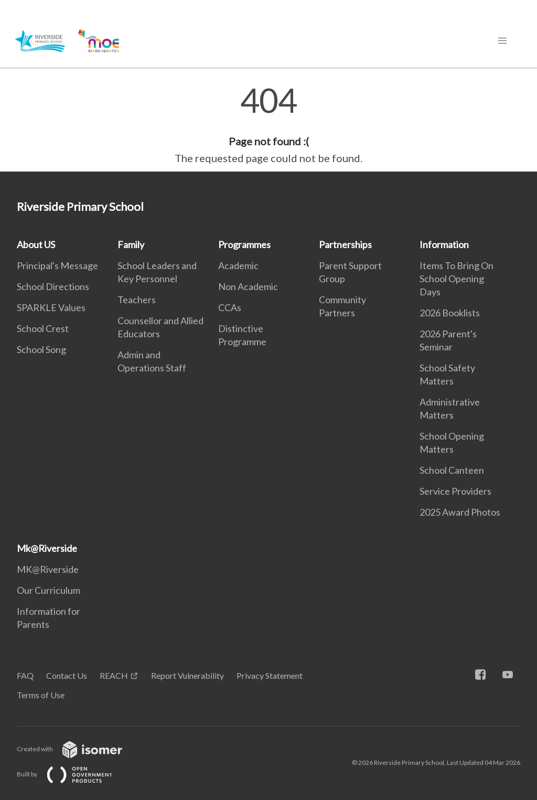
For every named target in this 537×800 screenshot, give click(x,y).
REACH (114, 675)
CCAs (229, 307)
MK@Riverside (48, 569)
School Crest (43, 328)
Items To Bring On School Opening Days (456, 278)
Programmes (244, 244)
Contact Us (66, 675)
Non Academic (248, 286)
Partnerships (345, 244)
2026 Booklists (450, 312)
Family (130, 244)
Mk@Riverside (47, 548)
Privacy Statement (270, 675)
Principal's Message (57, 265)
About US (36, 244)
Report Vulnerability (187, 675)
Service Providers (455, 491)
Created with (78, 749)
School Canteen (452, 470)
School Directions (53, 286)
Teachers (136, 299)
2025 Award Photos (460, 512)
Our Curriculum (48, 590)
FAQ (25, 675)
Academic (238, 265)
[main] (268, 124)
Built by (73, 774)
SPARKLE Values (51, 307)
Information (444, 244)
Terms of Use (41, 695)
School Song (41, 349)
